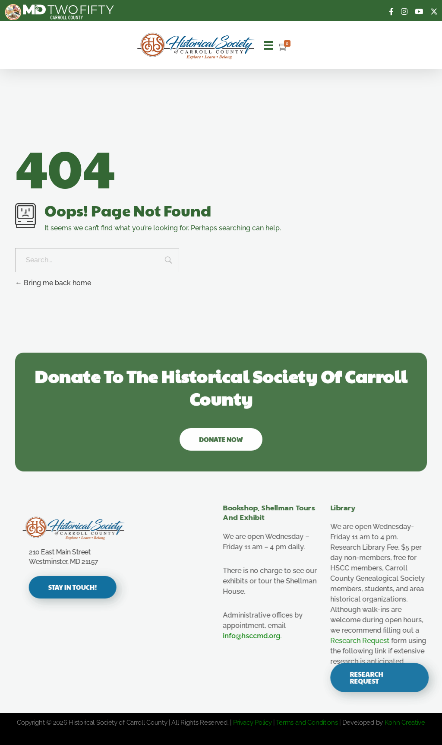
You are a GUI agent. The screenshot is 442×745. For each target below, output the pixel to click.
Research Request (367, 641)
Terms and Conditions (307, 722)
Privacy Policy (252, 722)
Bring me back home (53, 283)
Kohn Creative (405, 722)
